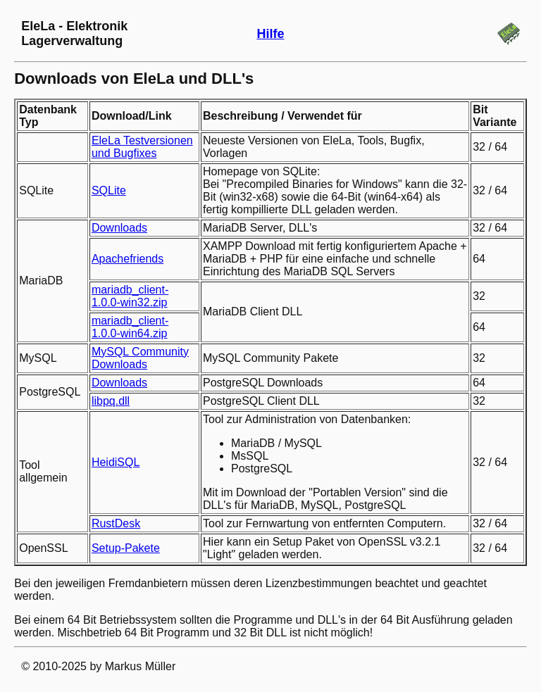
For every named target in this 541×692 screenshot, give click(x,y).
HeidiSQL (115, 462)
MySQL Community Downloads (140, 358)
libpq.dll (111, 401)
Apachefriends (127, 259)
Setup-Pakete (126, 548)
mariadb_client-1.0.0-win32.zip (130, 296)
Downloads (119, 228)
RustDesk (116, 523)
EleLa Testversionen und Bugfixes (142, 146)
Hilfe (270, 34)
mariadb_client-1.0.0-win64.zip (130, 327)
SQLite (109, 190)
